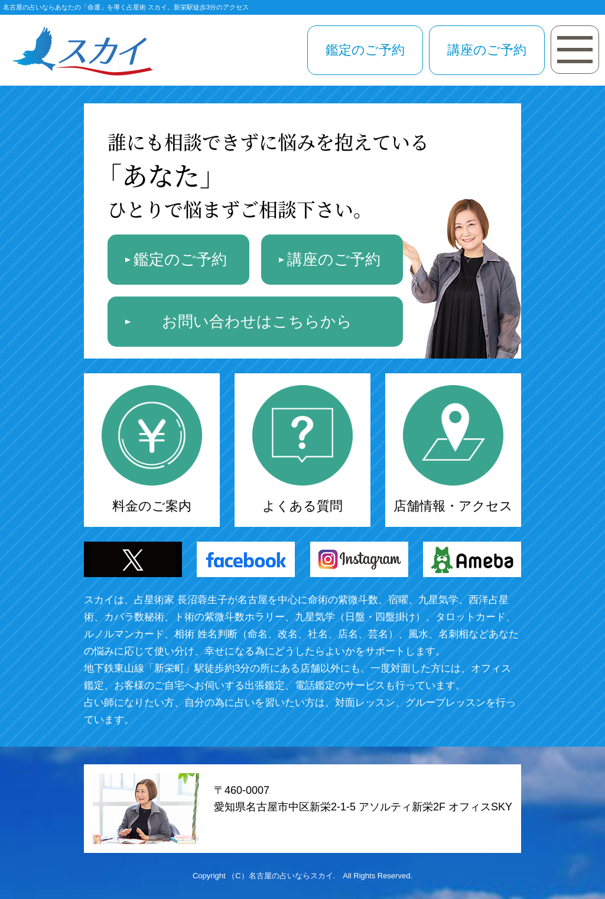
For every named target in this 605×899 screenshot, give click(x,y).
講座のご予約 (486, 50)
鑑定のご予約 (365, 50)
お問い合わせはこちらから (257, 321)
